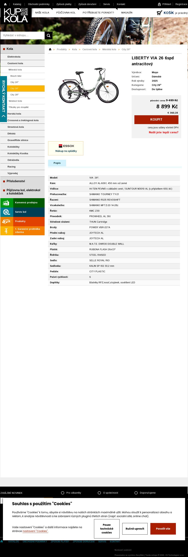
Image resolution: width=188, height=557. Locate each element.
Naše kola (42, 13)
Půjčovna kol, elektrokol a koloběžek (23, 192)
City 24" (14, 82)
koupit (156, 119)
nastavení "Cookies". (35, 531)
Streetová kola (16, 127)
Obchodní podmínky (38, 4)
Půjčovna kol (65, 13)
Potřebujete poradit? (98, 13)
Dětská (11, 133)
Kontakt (121, 4)
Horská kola (14, 113)
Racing (11, 166)
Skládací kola (15, 101)
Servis (106, 4)
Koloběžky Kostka (18, 153)
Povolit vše (163, 529)
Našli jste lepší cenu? (163, 132)
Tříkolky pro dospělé (18, 107)
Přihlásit (166, 4)
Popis (57, 163)
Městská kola (15, 69)
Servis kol (20, 212)
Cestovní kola (15, 63)
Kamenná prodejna (26, 202)
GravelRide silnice (18, 140)
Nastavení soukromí (123, 550)
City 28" (14, 94)
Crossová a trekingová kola (23, 120)
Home (5, 4)
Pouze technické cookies (106, 528)
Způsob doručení (87, 4)
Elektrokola (14, 56)
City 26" (14, 88)
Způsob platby (63, 4)
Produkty (20, 221)
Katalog (17, 4)
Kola (10, 48)
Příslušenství (16, 181)
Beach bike (15, 76)
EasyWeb (140, 555)
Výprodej (13, 173)
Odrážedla (13, 160)
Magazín (126, 13)
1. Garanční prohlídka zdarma (27, 230)
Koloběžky (13, 146)
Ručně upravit (135, 529)
